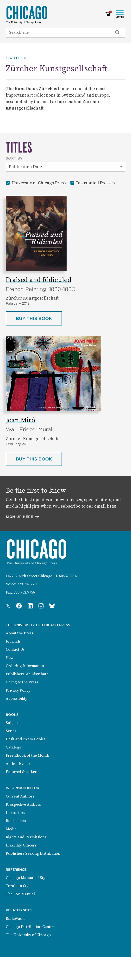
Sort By (14, 158)
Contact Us (15, 649)
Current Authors (20, 796)
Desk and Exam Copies (25, 739)
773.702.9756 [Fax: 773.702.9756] (24, 592)
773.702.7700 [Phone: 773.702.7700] (27, 584)
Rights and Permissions (26, 837)
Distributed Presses (95, 183)
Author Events (18, 763)
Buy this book (39, 318)
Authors (19, 58)
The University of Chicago (28, 934)
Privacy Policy (18, 690)
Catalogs (13, 747)
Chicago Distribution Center (30, 926)
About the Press (19, 633)
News (10, 657)
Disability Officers (21, 845)
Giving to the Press (22, 682)
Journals (13, 641)
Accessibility (16, 698)
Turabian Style (18, 885)
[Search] (57, 32)
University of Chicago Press (39, 183)
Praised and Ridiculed (38, 280)
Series (11, 731)
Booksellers (16, 820)
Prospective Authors (23, 804)
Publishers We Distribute (27, 674)
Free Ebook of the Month (27, 755)
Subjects (13, 722)
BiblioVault (15, 918)
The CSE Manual (20, 894)
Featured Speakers (22, 771)
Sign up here (23, 516)
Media (11, 829)
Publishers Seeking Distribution (33, 853)
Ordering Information (25, 665)
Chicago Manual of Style (27, 877)
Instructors (15, 812)
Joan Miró (20, 420)
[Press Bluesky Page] (52, 606)
